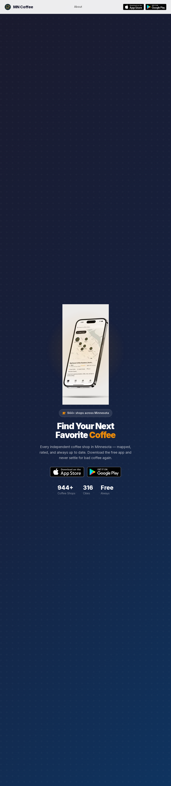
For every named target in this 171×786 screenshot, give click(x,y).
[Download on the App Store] (133, 7)
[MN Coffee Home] (19, 7)
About (78, 6)
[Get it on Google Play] (155, 7)
